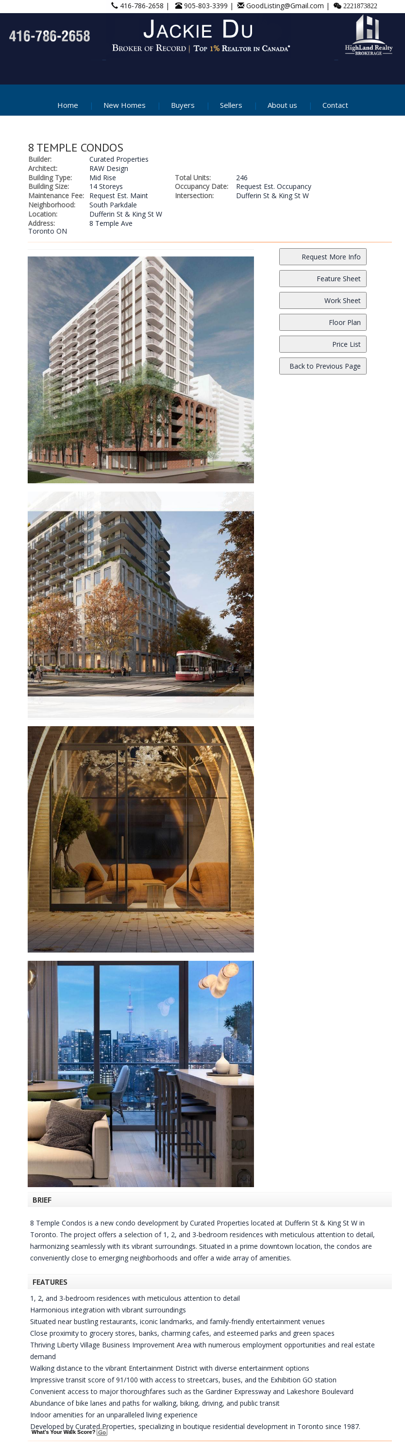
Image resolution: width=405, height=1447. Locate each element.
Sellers (231, 105)
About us (282, 105)
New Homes (124, 105)
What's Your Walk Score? (69, 1432)
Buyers (183, 105)
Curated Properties (119, 159)
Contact (335, 105)
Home (67, 105)
